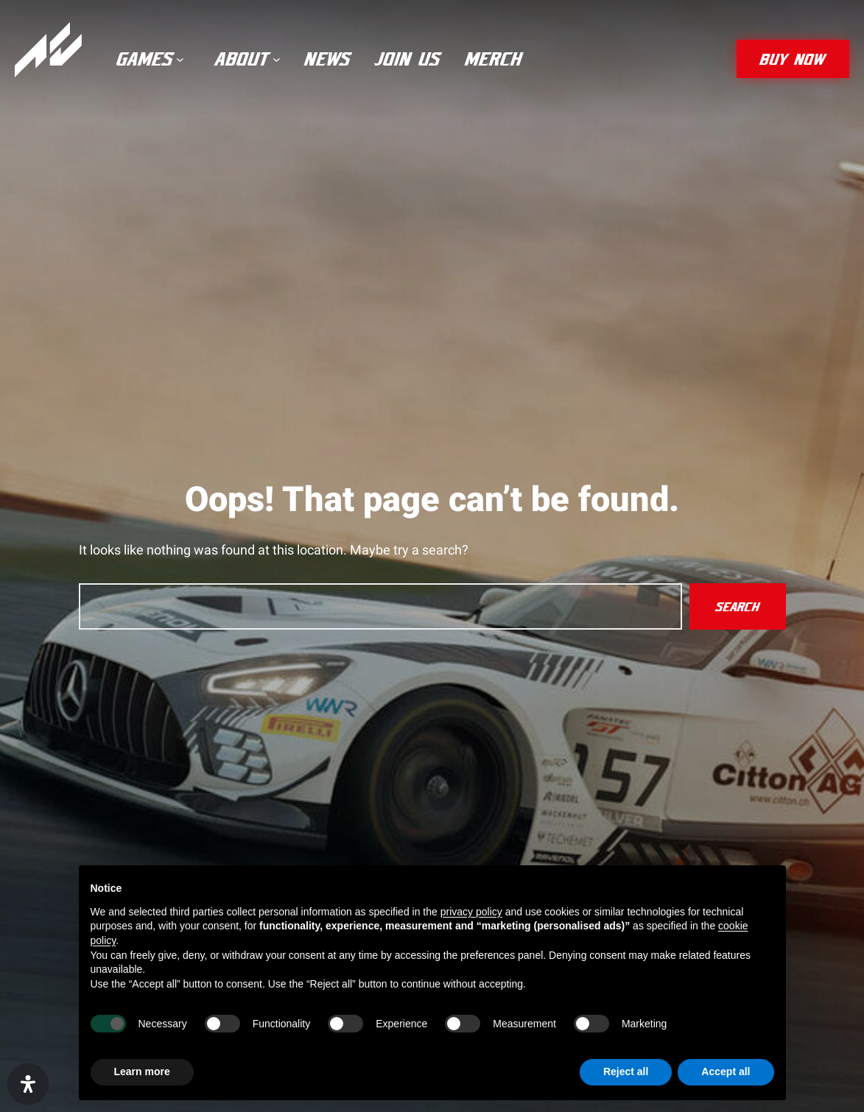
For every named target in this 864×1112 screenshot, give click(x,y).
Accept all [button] (725, 1071)
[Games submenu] (180, 59)
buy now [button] (793, 58)
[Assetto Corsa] (48, 49)
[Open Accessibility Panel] (28, 1084)
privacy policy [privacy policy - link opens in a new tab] (471, 912)
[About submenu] (277, 59)
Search (737, 606)
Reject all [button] (625, 1071)
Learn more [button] (142, 1071)
